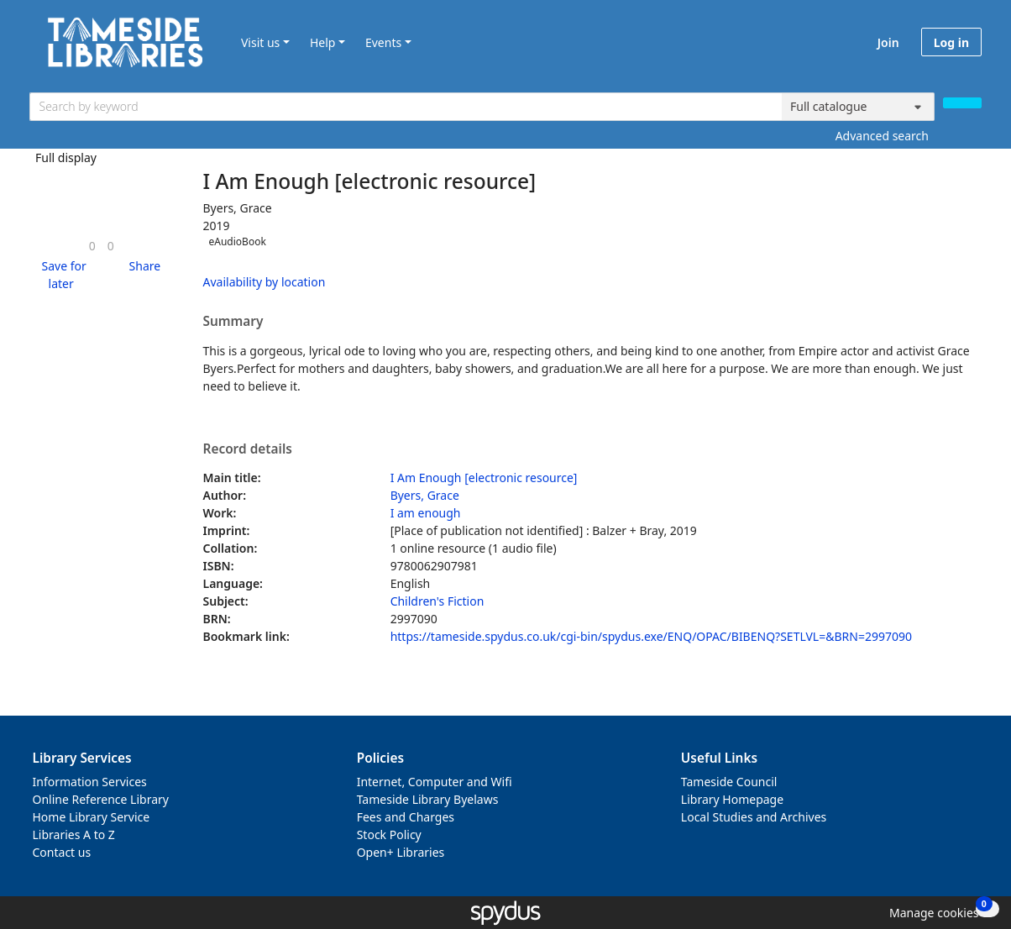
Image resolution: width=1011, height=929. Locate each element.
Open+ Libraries (401, 852)
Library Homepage (732, 799)
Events (383, 42)
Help (323, 42)
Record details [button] (247, 449)
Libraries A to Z (74, 834)
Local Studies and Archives (753, 817)
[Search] (962, 102)
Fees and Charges (405, 817)
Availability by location (264, 282)
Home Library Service (91, 817)
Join (888, 42)
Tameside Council (729, 782)
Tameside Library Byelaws (428, 799)
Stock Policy (389, 834)
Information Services (90, 782)
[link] (92, 246)
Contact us (62, 852)
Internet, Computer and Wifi (434, 782)
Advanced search (882, 136)
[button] (60, 274)
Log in (951, 42)
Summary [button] (233, 321)
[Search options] (858, 106)
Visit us (260, 42)
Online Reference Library (101, 799)
